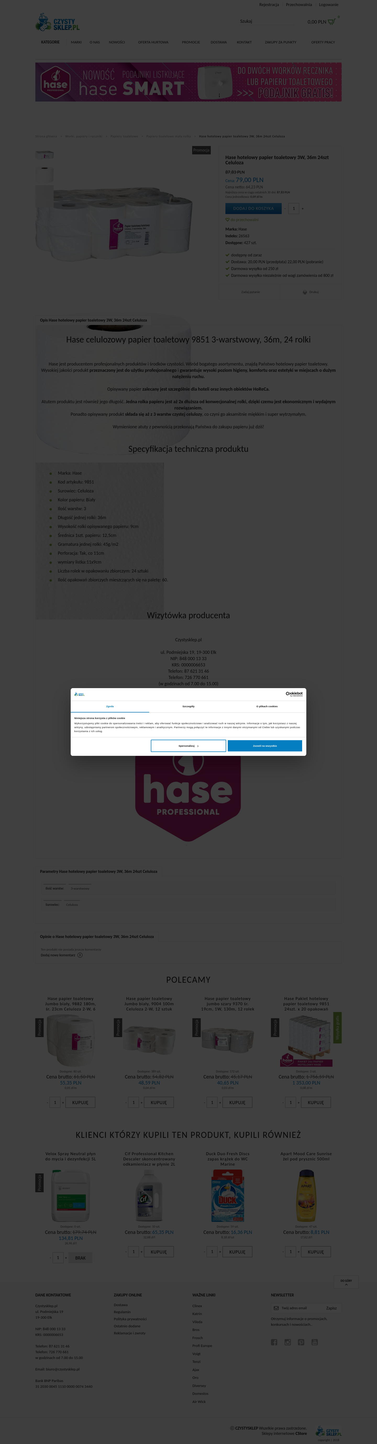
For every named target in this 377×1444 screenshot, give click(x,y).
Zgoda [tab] (110, 706)
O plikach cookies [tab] (267, 706)
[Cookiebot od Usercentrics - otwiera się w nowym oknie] (280, 694)
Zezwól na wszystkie (265, 746)
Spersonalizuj (188, 746)
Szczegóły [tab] (188, 706)
